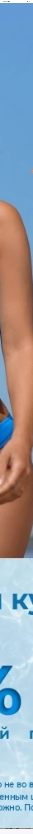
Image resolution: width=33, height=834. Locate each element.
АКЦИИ (32, 171)
